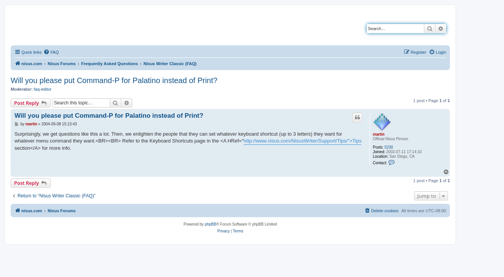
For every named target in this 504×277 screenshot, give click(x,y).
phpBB (210, 224)
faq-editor (42, 89)
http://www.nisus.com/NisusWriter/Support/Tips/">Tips (302, 141)
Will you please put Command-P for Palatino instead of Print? (114, 80)
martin (379, 134)
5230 (389, 147)
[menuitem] (51, 52)
